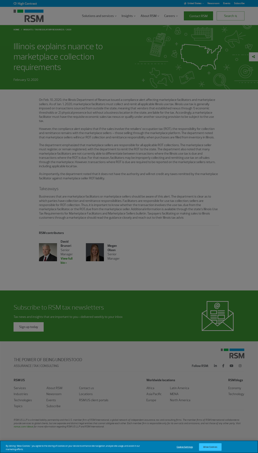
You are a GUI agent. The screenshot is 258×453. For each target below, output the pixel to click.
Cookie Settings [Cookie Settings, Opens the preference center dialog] (185, 447)
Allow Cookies (210, 447)
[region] (129, 447)
